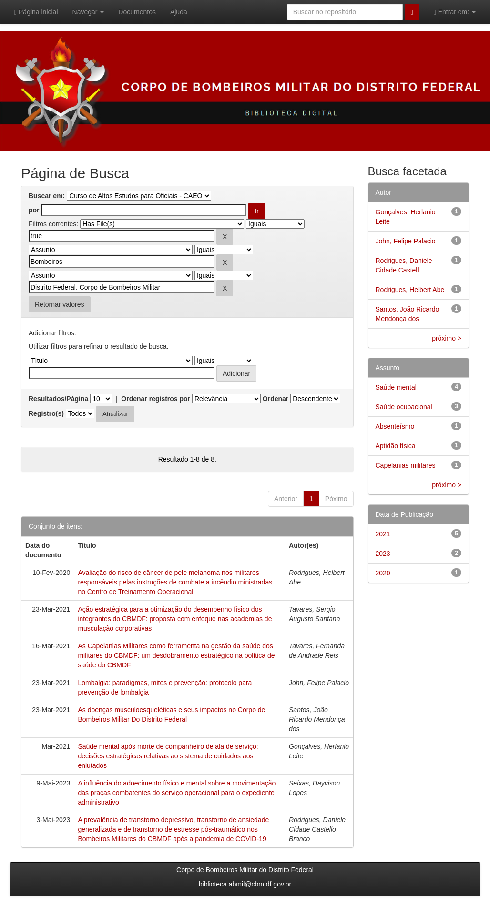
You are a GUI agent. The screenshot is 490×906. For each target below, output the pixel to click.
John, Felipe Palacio (406, 241)
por (34, 210)
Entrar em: (455, 12)
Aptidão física (396, 446)
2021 (383, 534)
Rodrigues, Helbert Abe (410, 289)
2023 (383, 553)
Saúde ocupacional (404, 407)
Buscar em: (47, 196)
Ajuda (178, 12)
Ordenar (275, 399)
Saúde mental (396, 387)
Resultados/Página (58, 399)
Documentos (137, 12)
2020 (383, 573)
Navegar (88, 12)
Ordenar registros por (155, 399)
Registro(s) (46, 413)
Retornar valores (59, 304)
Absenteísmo (395, 426)
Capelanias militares (406, 465)
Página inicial (36, 12)
